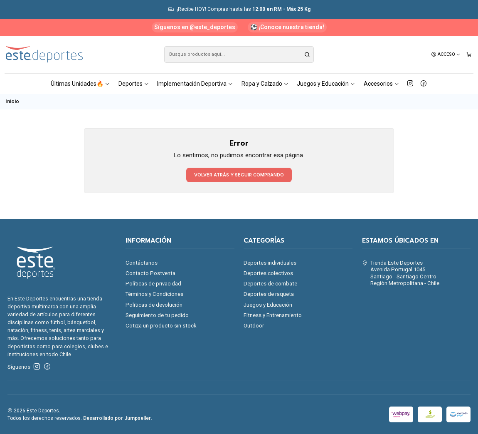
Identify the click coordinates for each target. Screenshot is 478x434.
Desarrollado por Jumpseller (117, 418)
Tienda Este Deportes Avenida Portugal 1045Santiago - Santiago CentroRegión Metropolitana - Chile (401, 273)
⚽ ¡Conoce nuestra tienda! (287, 27)
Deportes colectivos (268, 273)
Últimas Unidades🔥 (80, 83)
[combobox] (239, 54)
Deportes (133, 83)
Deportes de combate (270, 283)
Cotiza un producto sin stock (161, 325)
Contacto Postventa (150, 273)
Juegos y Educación (326, 83)
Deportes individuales (270, 263)
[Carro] (469, 55)
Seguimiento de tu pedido (157, 315)
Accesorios (381, 83)
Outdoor (254, 325)
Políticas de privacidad (153, 283)
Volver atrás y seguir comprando (239, 175)
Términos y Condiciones (154, 294)
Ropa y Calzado (265, 83)
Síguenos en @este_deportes (194, 27)
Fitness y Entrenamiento (273, 315)
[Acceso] (446, 55)
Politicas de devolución (154, 305)
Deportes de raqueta (269, 294)
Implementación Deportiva (195, 83)
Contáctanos (142, 263)
